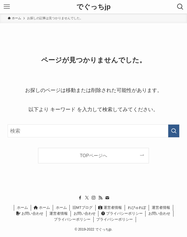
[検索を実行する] (173, 130)
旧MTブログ (82, 207)
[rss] (100, 197)
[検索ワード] (94, 130)
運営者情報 (110, 207)
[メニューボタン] (7, 7)
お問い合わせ (30, 213)
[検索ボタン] (180, 7)
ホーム (22, 207)
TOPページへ (93, 155)
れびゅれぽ (137, 207)
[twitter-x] (86, 197)
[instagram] (93, 197)
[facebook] (80, 197)
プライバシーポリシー (122, 213)
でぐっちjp (93, 6)
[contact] (107, 197)
